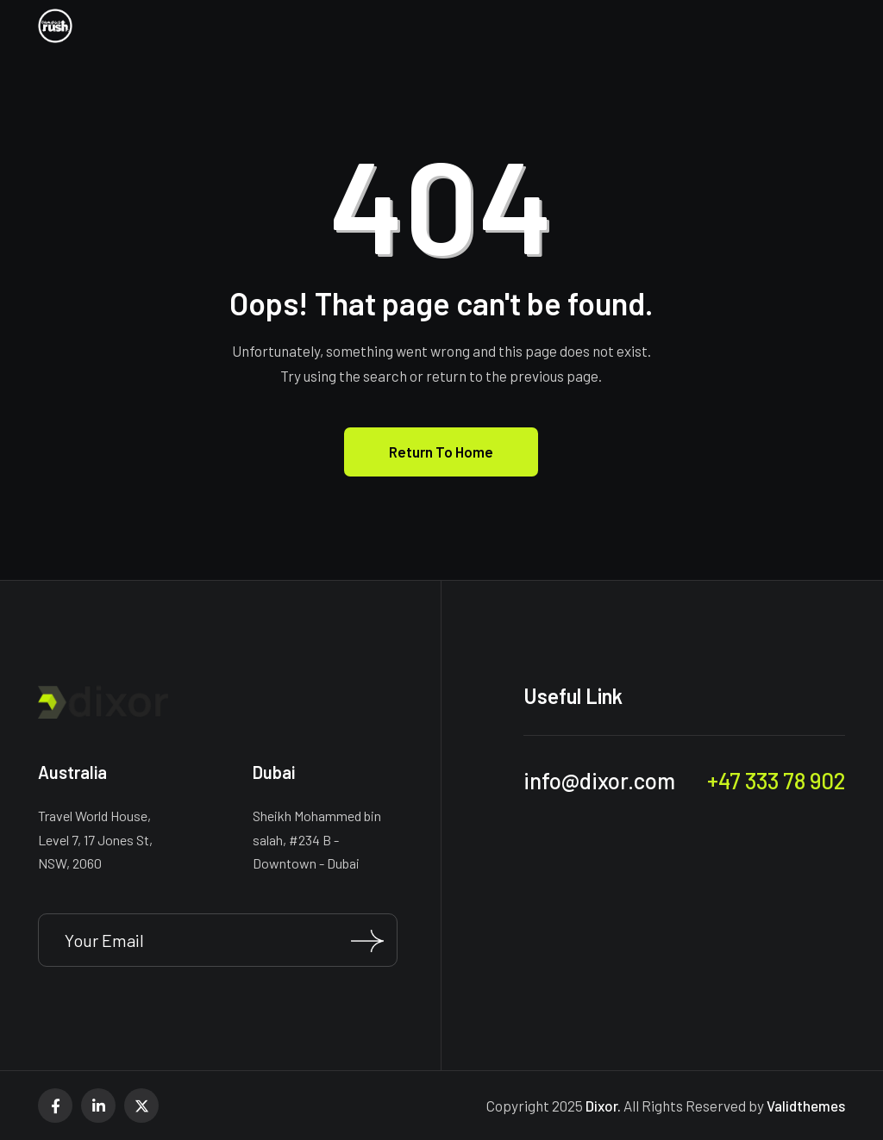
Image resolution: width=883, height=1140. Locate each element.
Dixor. (603, 1105)
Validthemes (806, 1105)
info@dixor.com (599, 780)
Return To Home (441, 451)
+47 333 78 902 (776, 780)
